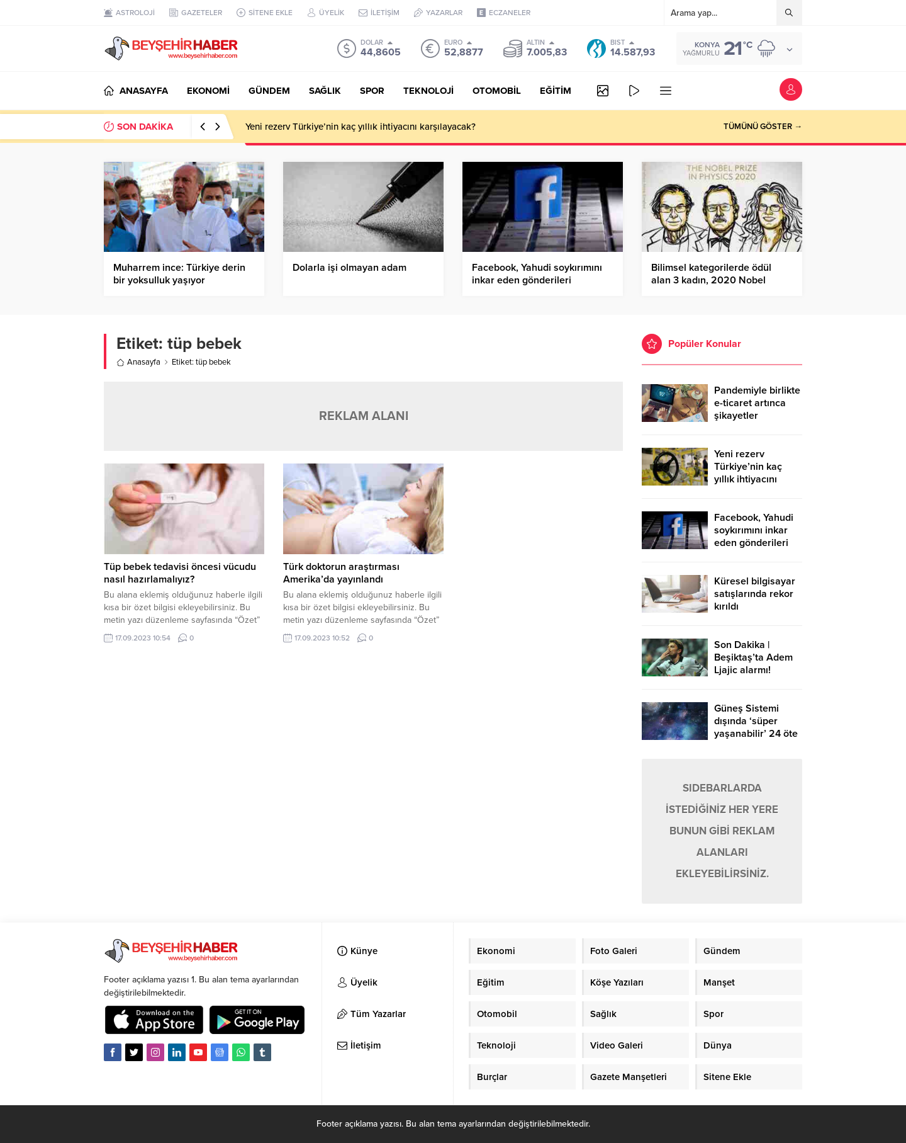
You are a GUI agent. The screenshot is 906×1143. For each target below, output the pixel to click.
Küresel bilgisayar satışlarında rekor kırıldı (754, 594)
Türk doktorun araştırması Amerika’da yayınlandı (341, 573)
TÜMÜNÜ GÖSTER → (763, 127)
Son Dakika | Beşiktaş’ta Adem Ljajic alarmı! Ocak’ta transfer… (754, 664)
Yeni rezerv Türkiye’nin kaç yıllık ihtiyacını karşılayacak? (360, 126)
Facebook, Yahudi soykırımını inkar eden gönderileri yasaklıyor (537, 280)
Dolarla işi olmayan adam (349, 267)
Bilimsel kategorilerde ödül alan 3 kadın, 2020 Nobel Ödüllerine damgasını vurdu (713, 280)
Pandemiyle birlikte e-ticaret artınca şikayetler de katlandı (757, 409)
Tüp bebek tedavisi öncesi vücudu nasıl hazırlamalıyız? (180, 573)
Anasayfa (138, 362)
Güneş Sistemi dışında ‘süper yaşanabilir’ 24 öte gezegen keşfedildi (756, 727)
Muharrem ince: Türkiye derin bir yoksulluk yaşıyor (179, 274)
